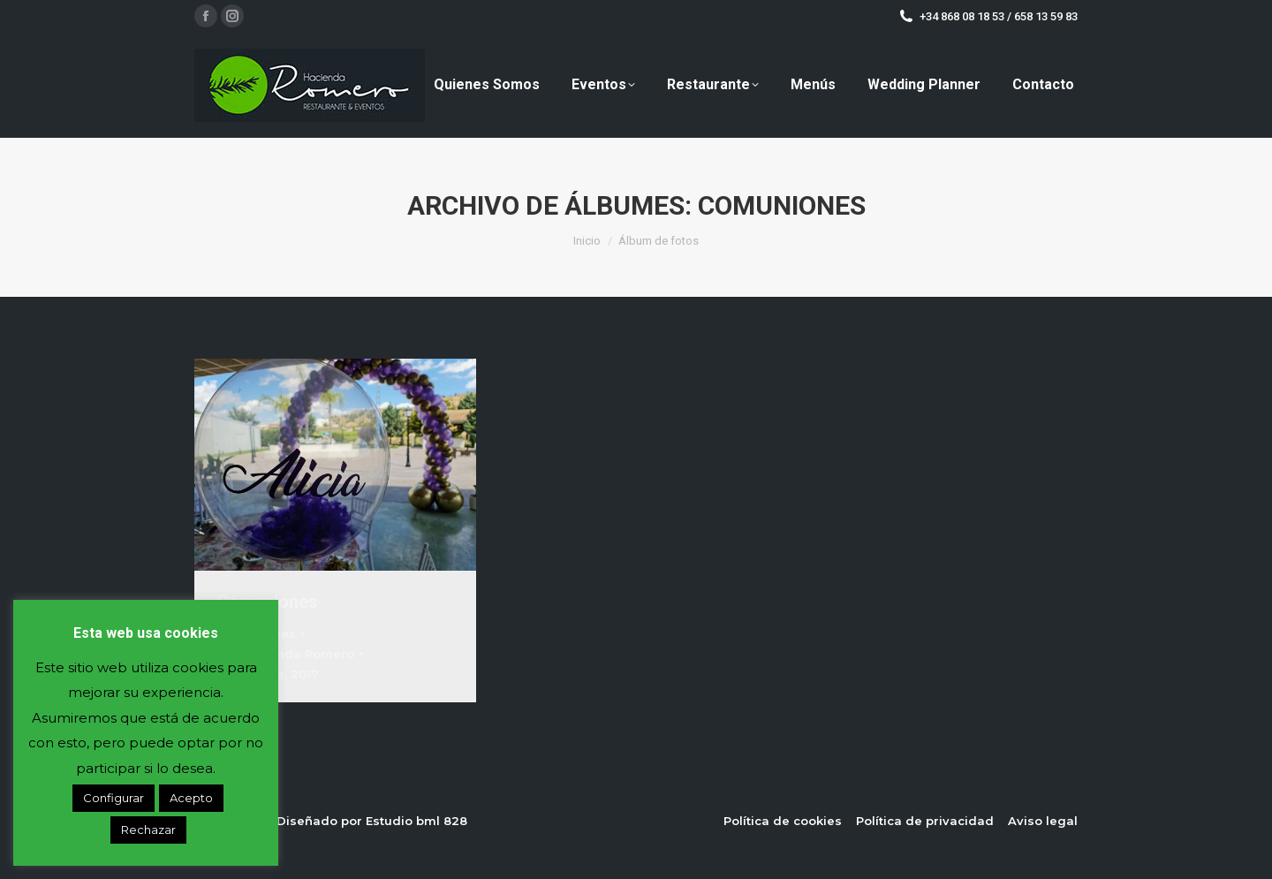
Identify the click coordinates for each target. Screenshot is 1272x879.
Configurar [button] (113, 798)
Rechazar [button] (148, 829)
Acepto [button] (191, 798)
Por (285, 654)
